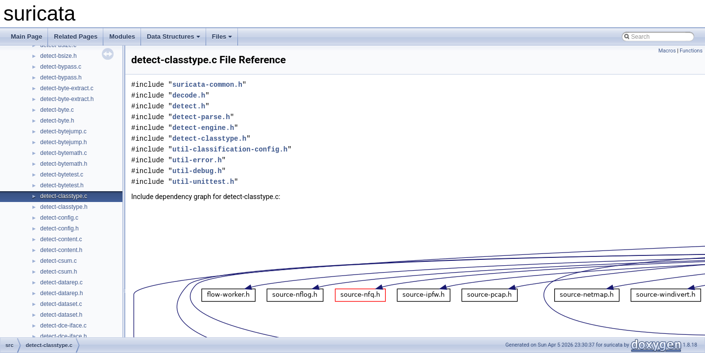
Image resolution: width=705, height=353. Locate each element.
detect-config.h (59, 228)
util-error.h (197, 160)
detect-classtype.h (64, 206)
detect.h (188, 106)
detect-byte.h (57, 120)
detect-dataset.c (61, 304)
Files (222, 36)
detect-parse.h (201, 117)
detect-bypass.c (60, 66)
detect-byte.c (57, 109)
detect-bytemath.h (63, 163)
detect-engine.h (203, 127)
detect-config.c (59, 217)
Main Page (26, 36)
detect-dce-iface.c (63, 325)
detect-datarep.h (61, 293)
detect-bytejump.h (63, 142)
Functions (691, 51)
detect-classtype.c (63, 196)
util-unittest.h (203, 181)
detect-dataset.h (61, 314)
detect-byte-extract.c (67, 88)
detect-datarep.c (61, 282)
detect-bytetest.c (61, 174)
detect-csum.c (58, 260)
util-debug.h (197, 171)
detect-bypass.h (61, 77)
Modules (122, 36)
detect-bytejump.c (63, 131)
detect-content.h (61, 250)
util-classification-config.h (229, 149)
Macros (667, 51)
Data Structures (173, 36)
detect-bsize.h (58, 55)
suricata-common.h (207, 84)
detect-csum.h (58, 271)
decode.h (188, 95)
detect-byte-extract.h (67, 99)
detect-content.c (61, 239)
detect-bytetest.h (62, 185)
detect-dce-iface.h (63, 336)
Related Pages (75, 36)
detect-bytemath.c (63, 153)
